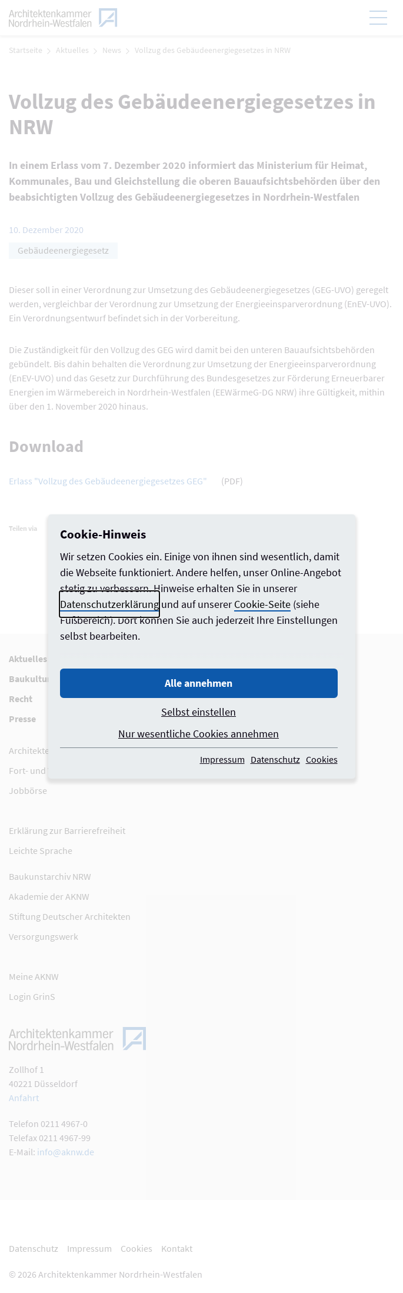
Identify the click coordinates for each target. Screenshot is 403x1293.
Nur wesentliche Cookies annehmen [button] (198, 733)
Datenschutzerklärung (109, 604)
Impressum (222, 759)
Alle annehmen (198, 683)
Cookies (322, 759)
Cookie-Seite (262, 604)
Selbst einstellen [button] (198, 712)
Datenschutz (275, 759)
